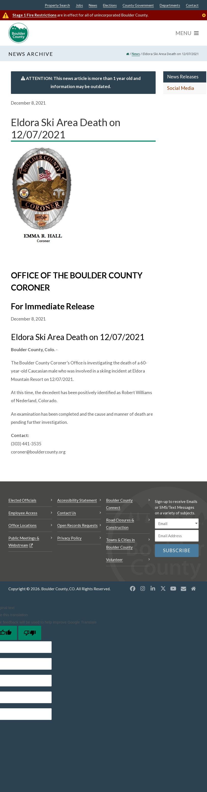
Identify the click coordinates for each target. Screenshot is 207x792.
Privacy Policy (69, 538)
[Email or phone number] (177, 536)
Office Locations (22, 525)
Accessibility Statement (77, 500)
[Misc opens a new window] (183, 588)
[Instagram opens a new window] (143, 588)
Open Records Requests (77, 525)
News (93, 5)
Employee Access (22, 513)
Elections (110, 5)
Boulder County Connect (119, 504)
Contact (192, 5)
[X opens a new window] (163, 588)
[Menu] (187, 33)
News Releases (182, 76)
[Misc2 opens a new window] (193, 588)
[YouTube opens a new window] (173, 588)
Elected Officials (22, 500)
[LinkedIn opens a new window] (153, 588)
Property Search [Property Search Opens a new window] (57, 5)
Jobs (79, 5)
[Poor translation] (29, 633)
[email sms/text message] (177, 523)
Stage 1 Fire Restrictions (34, 15)
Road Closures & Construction (120, 524)
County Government (138, 5)
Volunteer (114, 559)
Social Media (180, 88)
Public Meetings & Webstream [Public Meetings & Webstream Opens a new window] (23, 542)
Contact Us (66, 513)
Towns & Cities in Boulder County (120, 543)
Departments (170, 5)
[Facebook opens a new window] (132, 588)
